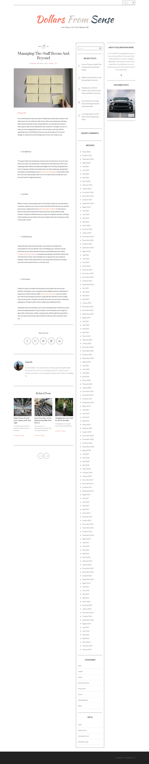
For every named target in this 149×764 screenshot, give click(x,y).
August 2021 (86, 318)
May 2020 (85, 373)
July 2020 (85, 365)
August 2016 (86, 539)
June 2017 (85, 502)
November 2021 (87, 310)
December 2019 (87, 391)
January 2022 (86, 303)
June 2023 (85, 259)
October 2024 (87, 200)
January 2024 (86, 233)
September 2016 (88, 535)
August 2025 (86, 163)
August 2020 (86, 362)
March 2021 (86, 336)
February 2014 (87, 646)
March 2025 (86, 181)
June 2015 (85, 590)
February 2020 (87, 384)
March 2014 (86, 642)
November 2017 (87, 483)
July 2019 (85, 410)
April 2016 (85, 553)
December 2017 (87, 480)
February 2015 (87, 605)
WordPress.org (83, 742)
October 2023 (87, 244)
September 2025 (88, 159)
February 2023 (87, 270)
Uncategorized (83, 700)
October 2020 (87, 354)
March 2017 (86, 513)
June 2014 (85, 631)
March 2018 (86, 469)
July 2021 (85, 321)
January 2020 (86, 388)
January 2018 (86, 476)
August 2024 (86, 207)
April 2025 (85, 177)
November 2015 (87, 572)
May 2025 (85, 174)
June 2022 (85, 292)
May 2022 (85, 295)
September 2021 (88, 314)
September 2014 (88, 620)
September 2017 (88, 491)
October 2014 (87, 616)
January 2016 (86, 565)
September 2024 (88, 203)
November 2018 (87, 439)
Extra (80, 666)
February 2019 (87, 428)
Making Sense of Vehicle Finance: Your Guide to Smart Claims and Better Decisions (91, 90)
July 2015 (85, 587)
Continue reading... (19, 435)
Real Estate (111, 37)
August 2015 (86, 583)
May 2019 (85, 417)
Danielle (33, 63)
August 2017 (86, 494)
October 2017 (87, 487)
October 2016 (87, 531)
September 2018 (88, 447)
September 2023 (88, 247)
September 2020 (88, 358)
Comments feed (83, 736)
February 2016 (87, 561)
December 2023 (87, 236)
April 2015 (85, 598)
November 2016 (87, 528)
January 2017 (86, 520)
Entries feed (82, 730)
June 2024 (85, 214)
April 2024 (85, 222)
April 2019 (85, 421)
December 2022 (87, 273)
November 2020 (87, 351)
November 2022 (87, 277)
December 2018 (87, 435)
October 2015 (87, 576)
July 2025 (85, 166)
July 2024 (85, 211)
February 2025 (87, 185)
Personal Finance (66, 37)
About (36, 37)
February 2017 (87, 517)
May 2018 (85, 461)
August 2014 (86, 623)
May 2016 (85, 550)
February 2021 (87, 340)
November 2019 (87, 395)
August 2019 (86, 406)
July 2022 (85, 288)
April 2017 (85, 509)
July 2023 (85, 255)
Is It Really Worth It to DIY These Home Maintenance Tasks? (90, 116)
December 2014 (87, 612)
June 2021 (85, 325)
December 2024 (87, 192)
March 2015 (86, 601)
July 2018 (85, 454)
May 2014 (85, 635)
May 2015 (85, 594)
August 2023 (86, 251)
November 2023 (87, 240)
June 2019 (85, 413)
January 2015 (86, 609)
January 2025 (86, 188)
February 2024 (87, 229)
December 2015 (87, 568)
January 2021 (86, 343)
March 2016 (86, 557)
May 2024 (85, 218)
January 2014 (86, 649)
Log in (80, 724)
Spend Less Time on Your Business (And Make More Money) (43, 420)
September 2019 (88, 402)
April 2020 (85, 376)
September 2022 (88, 284)
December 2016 (87, 524)
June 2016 (85, 546)
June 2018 (85, 458)
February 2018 (87, 472)
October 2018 (87, 443)
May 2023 (85, 262)
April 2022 (85, 299)
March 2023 (86, 266)
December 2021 (87, 306)
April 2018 (85, 465)
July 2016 (85, 542)
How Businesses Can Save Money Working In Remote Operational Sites (90, 103)
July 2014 (85, 627)
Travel (84, 37)
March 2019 (86, 424)
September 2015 (88, 579)
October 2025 (87, 155)
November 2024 (87, 196)
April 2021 (85, 332)
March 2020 (86, 380)
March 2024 (86, 225)
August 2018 (86, 450)
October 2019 (87, 399)
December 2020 (87, 347)
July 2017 (85, 498)
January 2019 (86, 432)
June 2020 (85, 369)
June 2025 (85, 170)
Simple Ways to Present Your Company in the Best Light (22, 420)
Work (96, 37)
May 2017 (85, 506)
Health (48, 37)
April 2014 (85, 638)
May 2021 (85, 329)
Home (80, 677)
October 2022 (87, 281)
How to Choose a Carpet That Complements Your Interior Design (91, 67)
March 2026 (86, 152)
